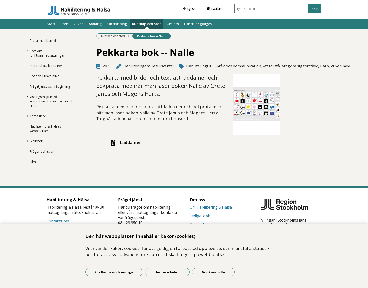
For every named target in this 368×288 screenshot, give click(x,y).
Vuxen (78, 24)
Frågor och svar (42, 151)
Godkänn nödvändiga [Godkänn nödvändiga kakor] (114, 272)
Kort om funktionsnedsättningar (47, 53)
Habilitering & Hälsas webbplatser (45, 128)
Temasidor (38, 116)
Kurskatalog (117, 24)
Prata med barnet (43, 40)
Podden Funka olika (44, 76)
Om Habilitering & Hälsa (211, 207)
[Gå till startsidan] (79, 10)
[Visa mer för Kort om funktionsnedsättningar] (26, 51)
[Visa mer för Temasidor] (26, 116)
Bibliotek (36, 141)
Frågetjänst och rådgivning (50, 86)
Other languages (198, 24)
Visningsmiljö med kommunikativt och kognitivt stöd (51, 101)
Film (33, 162)
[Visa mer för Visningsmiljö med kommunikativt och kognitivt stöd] (26, 96)
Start (51, 24)
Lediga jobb (200, 215)
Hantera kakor (167, 272)
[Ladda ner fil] (125, 143)
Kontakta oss (58, 221)
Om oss (173, 24)
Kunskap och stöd (146, 24)
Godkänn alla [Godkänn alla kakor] (213, 272)
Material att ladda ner (46, 65)
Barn (64, 24)
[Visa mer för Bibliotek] (26, 141)
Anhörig (95, 24)
